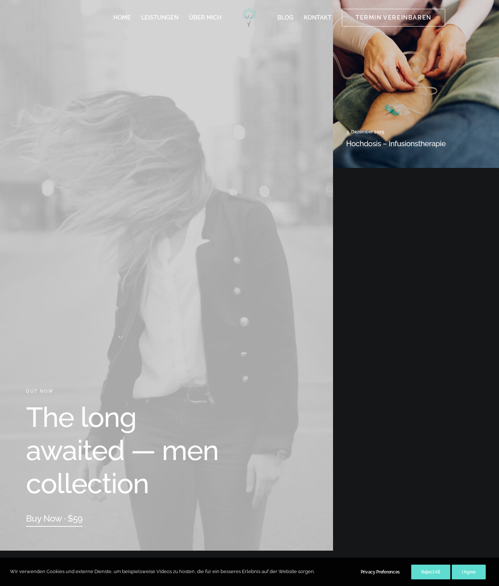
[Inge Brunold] (249, 18)
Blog (285, 17)
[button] (54, 518)
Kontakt (318, 17)
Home (122, 17)
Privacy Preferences (380, 578)
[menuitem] (122, 17)
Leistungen (160, 17)
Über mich (205, 17)
